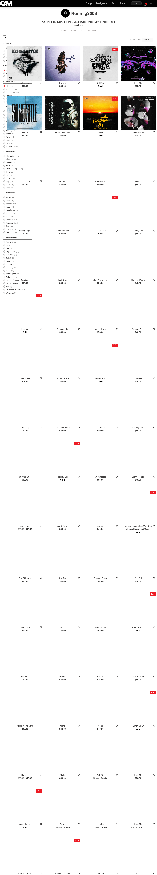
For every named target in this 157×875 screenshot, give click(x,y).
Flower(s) (9, 257)
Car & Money (80, 450)
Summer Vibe (80, 284)
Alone (79, 540)
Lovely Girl (141, 201)
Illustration (10, 101)
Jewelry (9, 266)
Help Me (49, 284)
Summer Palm (80, 201)
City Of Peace (49, 498)
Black (8, 133)
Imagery (9, 91)
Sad (7, 228)
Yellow (8, 139)
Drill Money (49, 76)
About (124, 4)
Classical (9, 161)
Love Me (141, 76)
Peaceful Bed (80, 409)
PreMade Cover (12, 75)
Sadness (80, 789)
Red (7, 114)
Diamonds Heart (80, 367)
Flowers (80, 581)
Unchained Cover (141, 159)
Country (9, 164)
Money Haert (110, 284)
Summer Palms (141, 242)
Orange (9, 129)
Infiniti (110, 789)
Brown (8, 142)
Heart (8, 263)
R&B (8, 187)
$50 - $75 (9, 56)
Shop (90, 4)
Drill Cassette (111, 409)
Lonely (8, 215)
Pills (141, 748)
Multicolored (11, 149)
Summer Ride (142, 284)
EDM (8, 168)
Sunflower (141, 326)
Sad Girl (110, 450)
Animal (8, 244)
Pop (7, 184)
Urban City (49, 367)
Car (7, 250)
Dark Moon (111, 367)
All (7, 72)
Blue (8, 126)
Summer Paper (110, 498)
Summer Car (49, 540)
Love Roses (49, 326)
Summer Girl (110, 540)
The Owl (80, 76)
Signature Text (80, 326)
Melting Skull (110, 201)
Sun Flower (49, 450)
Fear (8, 203)
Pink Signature (141, 367)
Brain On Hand (49, 748)
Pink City (111, 665)
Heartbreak (10, 212)
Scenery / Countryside (14, 282)
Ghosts (80, 159)
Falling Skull (110, 326)
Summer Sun (49, 409)
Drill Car (110, 748)
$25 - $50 (9, 53)
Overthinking (49, 706)
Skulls (80, 665)
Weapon (9, 295)
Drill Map (111, 76)
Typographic (11, 94)
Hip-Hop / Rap (11, 171)
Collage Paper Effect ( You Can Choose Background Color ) (141, 453)
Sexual (8, 231)
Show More (95, 802)
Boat (8, 247)
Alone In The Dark (49, 623)
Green (8, 136)
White (8, 123)
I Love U (49, 665)
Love (8, 219)
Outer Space (11, 276)
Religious (9, 279)
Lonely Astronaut (80, 117)
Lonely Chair (141, 623)
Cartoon (9, 98)
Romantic (9, 225)
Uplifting (9, 235)
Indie (8, 174)
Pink (7, 117)
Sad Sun (49, 581)
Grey (8, 145)
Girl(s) (8, 260)
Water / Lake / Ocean (14, 292)
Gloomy (9, 206)
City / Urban (10, 254)
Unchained (111, 706)
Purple (8, 120)
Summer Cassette (80, 748)
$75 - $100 (10, 59)
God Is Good (141, 581)
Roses (80, 706)
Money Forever (141, 540)
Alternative (10, 158)
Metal (8, 180)
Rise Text (80, 498)
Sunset (111, 117)
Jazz (8, 177)
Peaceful (9, 222)
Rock (8, 190)
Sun (7, 289)
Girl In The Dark (49, 159)
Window (49, 242)
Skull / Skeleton (12, 285)
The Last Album (141, 117)
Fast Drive (79, 242)
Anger (8, 200)
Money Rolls (110, 159)
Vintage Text (141, 789)
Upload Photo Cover (14, 79)
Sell (115, 4)
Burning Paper (49, 201)
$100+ (8, 63)
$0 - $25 (9, 50)
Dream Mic (49, 117)
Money (8, 269)
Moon (8, 273)
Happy (8, 209)
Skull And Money (111, 242)
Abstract (9, 104)
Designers (103, 4)
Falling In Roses (49, 789)
